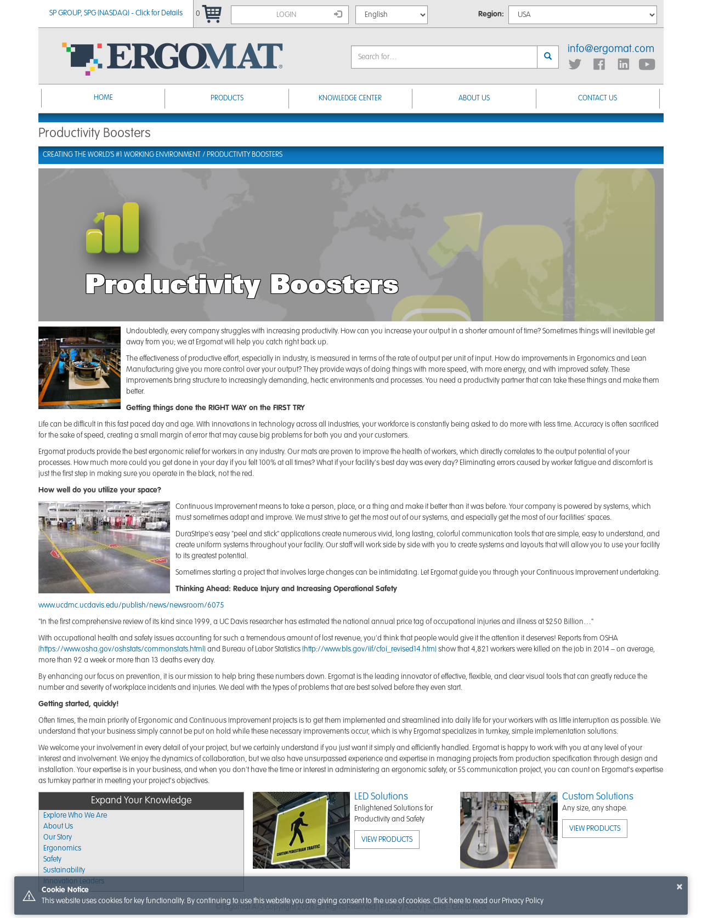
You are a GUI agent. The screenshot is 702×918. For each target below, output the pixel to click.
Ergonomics (62, 848)
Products (227, 98)
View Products (386, 839)
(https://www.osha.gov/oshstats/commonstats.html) (122, 649)
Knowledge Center (350, 98)
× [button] (679, 886)
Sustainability (64, 870)
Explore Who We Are (75, 815)
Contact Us (597, 98)
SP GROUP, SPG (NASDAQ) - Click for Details (116, 13)
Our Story (57, 837)
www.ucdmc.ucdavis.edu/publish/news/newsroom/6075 (131, 605)
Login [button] (309, 14)
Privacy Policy (523, 901)
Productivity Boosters (244, 154)
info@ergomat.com (611, 49)
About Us (474, 98)
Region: (491, 14)
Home (103, 97)
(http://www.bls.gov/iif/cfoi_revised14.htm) (369, 649)
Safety (52, 859)
